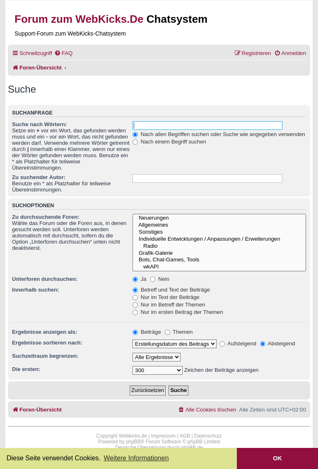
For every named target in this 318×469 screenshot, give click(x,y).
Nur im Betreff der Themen (168, 305)
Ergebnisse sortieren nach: (47, 343)
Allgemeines (219, 225)
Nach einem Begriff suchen (169, 142)
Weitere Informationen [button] (136, 458)
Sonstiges (219, 232)
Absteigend (277, 343)
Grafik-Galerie (219, 253)
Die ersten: (26, 369)
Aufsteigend (237, 343)
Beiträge (146, 332)
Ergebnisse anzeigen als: (44, 332)
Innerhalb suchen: (35, 290)
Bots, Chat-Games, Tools (219, 259)
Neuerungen (219, 218)
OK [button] (277, 458)
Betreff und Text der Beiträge (171, 290)
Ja (139, 279)
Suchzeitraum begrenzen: (45, 356)
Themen (179, 332)
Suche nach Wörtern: (39, 124)
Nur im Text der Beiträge (166, 297)
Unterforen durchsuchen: (44, 279)
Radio (219, 246)
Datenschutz (208, 436)
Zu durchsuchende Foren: (46, 217)
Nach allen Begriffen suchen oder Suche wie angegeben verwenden (218, 134)
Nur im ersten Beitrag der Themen (177, 312)
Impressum (163, 436)
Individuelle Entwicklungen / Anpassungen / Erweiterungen (219, 239)
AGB (185, 436)
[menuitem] (63, 53)
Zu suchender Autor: (38, 177)
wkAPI (219, 266)
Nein (159, 279)
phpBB (133, 442)
